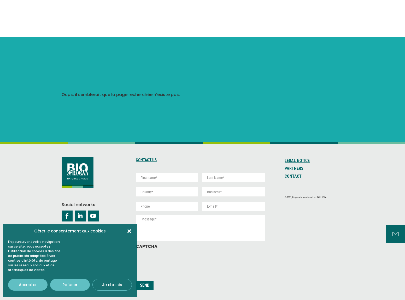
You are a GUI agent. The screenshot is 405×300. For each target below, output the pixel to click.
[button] (129, 231)
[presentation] (175, 262)
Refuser (70, 284)
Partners (294, 169)
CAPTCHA (146, 246)
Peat (260, 16)
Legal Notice (297, 161)
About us (202, 14)
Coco (232, 16)
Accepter (28, 284)
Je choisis (112, 284)
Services (334, 14)
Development (298, 16)
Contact (293, 177)
